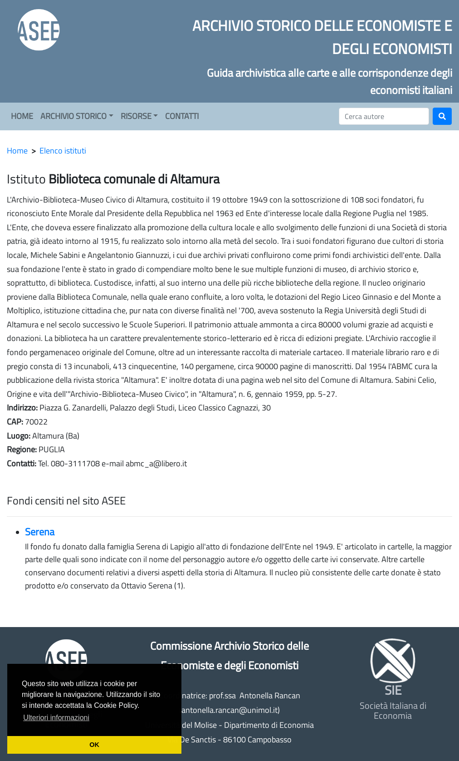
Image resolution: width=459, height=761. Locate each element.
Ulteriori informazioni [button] (56, 717)
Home (17, 150)
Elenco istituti (62, 150)
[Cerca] (384, 116)
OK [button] (94, 744)
